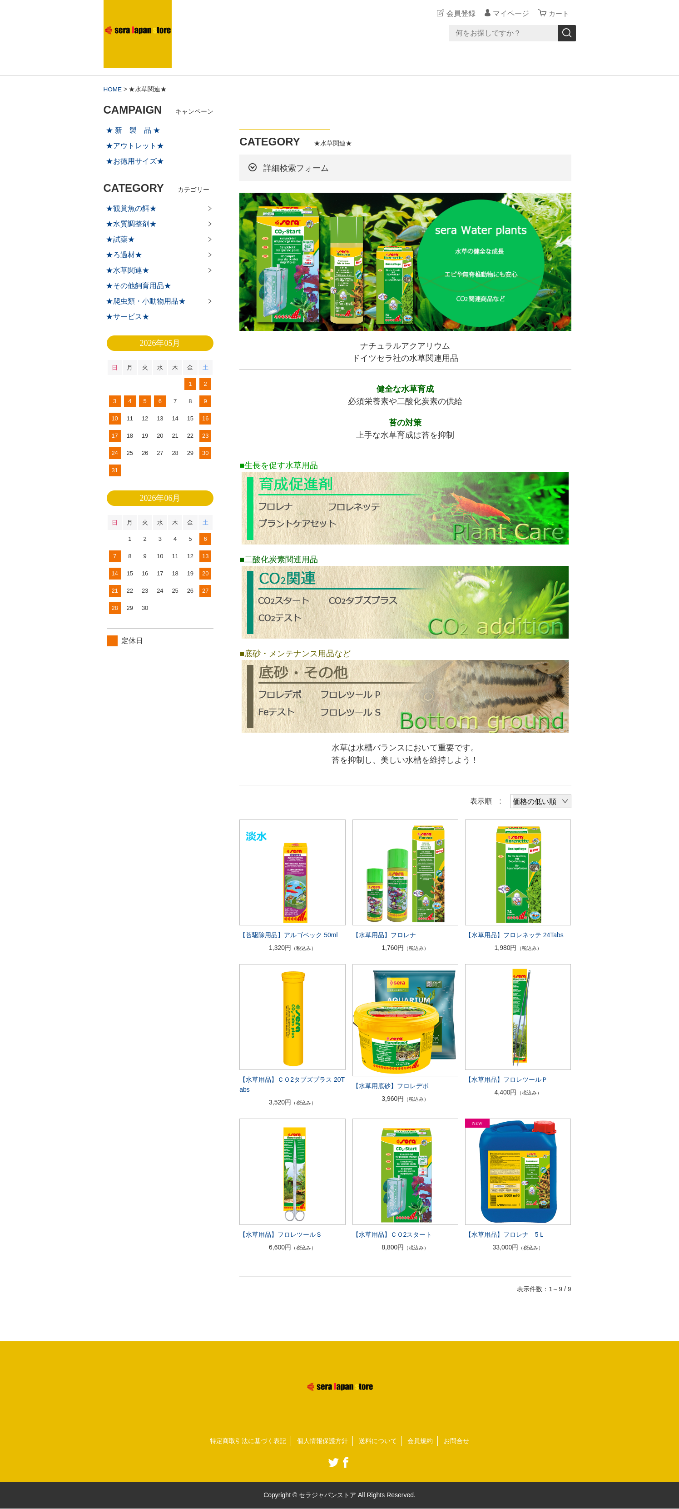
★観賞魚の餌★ (131, 208)
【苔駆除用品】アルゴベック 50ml (288, 935)
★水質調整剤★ (131, 224)
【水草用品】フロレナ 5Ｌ (508, 1234)
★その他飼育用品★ (138, 286)
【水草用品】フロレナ (384, 935)
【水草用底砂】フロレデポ (390, 1085)
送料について (378, 1440)
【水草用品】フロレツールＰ (506, 1079)
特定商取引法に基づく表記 (248, 1440)
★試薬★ (120, 239)
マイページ (509, 13)
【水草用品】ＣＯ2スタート (392, 1234)
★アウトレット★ (135, 146)
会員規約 (420, 1440)
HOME (113, 89)
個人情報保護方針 (322, 1440)
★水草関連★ (127, 270)
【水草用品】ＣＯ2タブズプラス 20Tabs (292, 1084)
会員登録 (459, 13)
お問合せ (456, 1440)
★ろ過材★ (124, 255)
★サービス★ (127, 316)
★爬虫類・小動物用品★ (146, 301)
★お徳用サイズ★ (135, 161)
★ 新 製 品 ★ (133, 130)
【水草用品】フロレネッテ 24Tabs (514, 935)
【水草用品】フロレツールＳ (280, 1234)
